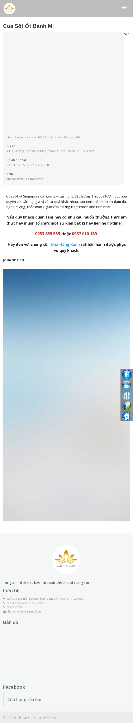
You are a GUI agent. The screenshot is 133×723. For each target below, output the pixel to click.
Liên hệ (11, 590)
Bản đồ (10, 622)
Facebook (14, 687)
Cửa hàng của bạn (25, 699)
